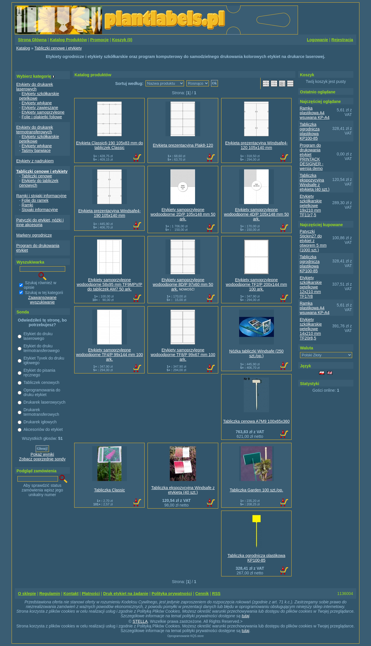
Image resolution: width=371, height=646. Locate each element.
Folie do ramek (35, 200)
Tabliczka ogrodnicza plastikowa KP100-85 (256, 557)
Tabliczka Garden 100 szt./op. (256, 490)
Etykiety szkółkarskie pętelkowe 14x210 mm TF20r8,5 (311, 328)
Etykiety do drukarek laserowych (34, 86)
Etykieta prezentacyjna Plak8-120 (183, 145)
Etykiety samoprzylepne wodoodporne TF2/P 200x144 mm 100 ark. (256, 284)
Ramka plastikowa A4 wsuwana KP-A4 (315, 113)
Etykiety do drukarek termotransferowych (34, 129)
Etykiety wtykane (37, 103)
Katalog (23, 48)
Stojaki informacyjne (40, 209)
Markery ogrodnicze (34, 235)
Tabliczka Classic (109, 490)
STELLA (140, 621)
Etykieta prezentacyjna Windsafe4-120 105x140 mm (256, 145)
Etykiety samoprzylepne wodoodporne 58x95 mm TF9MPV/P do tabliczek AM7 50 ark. (109, 284)
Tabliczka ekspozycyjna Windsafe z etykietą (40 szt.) (183, 490)
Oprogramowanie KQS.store (185, 636)
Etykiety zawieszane (40, 107)
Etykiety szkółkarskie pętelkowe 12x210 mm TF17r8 (311, 287)
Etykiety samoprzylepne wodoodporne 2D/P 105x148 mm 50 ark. (182, 214)
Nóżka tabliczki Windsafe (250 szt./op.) (256, 353)
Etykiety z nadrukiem (35, 161)
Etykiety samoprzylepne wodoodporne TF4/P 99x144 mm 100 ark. (109, 355)
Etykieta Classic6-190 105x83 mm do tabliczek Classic (109, 145)
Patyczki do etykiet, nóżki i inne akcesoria (39, 222)
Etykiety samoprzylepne (43, 112)
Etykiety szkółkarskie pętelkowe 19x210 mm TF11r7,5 (311, 205)
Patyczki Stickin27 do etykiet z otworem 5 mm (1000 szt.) (313, 240)
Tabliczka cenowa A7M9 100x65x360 (256, 421)
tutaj (245, 616)
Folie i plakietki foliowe (42, 117)
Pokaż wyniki (42, 454)
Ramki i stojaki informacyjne (41, 195)
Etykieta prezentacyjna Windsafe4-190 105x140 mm (109, 213)
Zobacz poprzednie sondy (42, 459)
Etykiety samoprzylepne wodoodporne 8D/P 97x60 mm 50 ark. (183, 284)
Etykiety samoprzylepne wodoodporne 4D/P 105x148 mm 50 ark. (256, 214)
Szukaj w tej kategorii (44, 292)
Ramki (27, 205)
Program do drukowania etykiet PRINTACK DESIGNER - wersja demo (311, 157)
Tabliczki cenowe (36, 176)
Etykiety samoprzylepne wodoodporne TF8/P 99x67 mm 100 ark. (183, 355)
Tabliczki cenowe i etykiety (58, 48)
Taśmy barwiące (35, 150)
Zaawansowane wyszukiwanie (42, 299)
